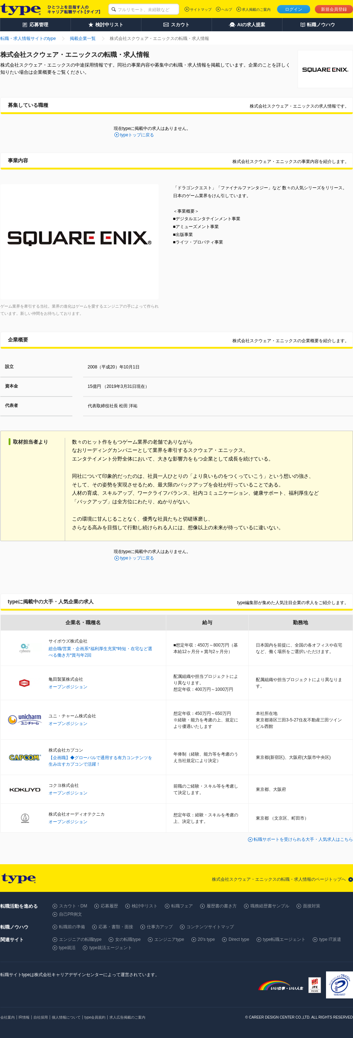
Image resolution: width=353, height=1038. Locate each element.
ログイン (293, 9)
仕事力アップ (160, 926)
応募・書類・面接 (116, 926)
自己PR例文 (70, 914)
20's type (206, 939)
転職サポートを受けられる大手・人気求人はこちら (303, 839)
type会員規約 (95, 1017)
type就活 (67, 947)
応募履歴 (109, 905)
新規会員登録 (334, 9)
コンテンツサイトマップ (210, 926)
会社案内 (7, 1017)
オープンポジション (68, 686)
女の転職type (128, 939)
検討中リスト (145, 905)
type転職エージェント (284, 939)
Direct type (238, 939)
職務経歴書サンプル (269, 905)
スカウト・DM (73, 905)
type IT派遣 (330, 939)
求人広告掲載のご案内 (127, 1017)
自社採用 (40, 1017)
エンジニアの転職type (80, 939)
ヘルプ (226, 10)
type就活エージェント (110, 947)
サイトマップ (201, 10)
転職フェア (182, 905)
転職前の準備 (72, 926)
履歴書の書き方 (222, 905)
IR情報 (24, 1017)
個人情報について (66, 1017)
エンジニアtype (169, 939)
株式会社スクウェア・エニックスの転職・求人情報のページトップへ (279, 879)
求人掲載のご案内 (256, 10)
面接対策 (311, 905)
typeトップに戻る (137, 134)
